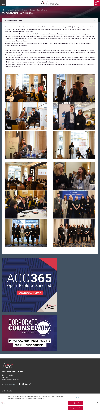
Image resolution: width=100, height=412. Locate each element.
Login (96, 4)
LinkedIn (26, 384)
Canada (32, 10)
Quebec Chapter (42, 10)
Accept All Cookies (76, 408)
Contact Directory (9, 384)
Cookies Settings (76, 398)
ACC (8, 365)
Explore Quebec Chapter (14, 21)
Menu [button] (3, 4)
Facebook (19, 384)
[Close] (98, 403)
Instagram (29, 384)
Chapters (24, 10)
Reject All (76, 403)
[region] (50, 403)
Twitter (23, 384)
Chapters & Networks (12, 10)
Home (3, 10)
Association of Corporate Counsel (50, 3)
